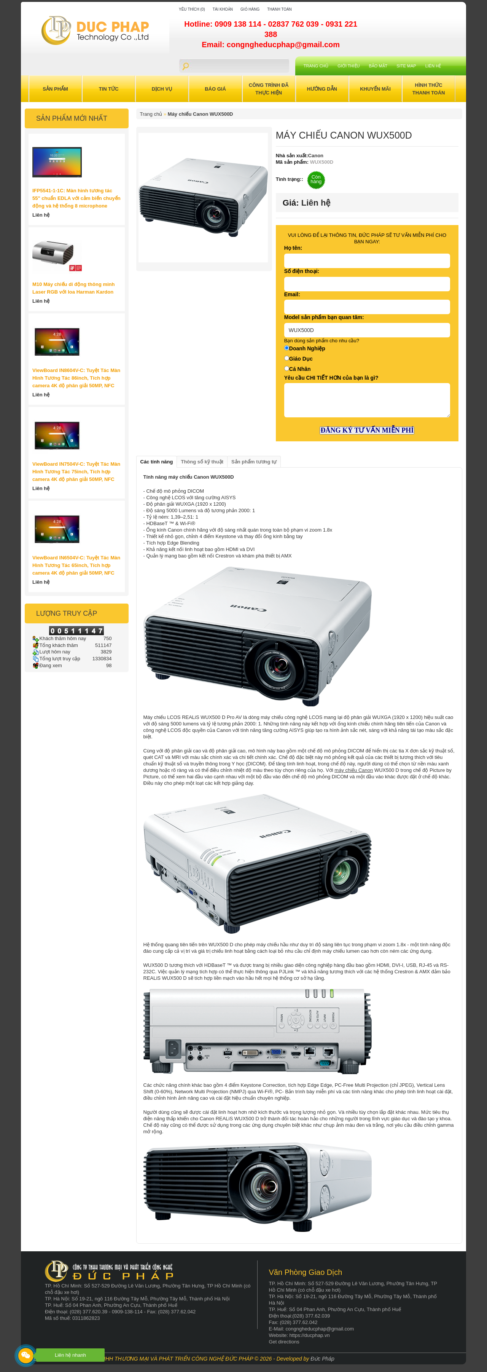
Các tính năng (156, 462)
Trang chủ (316, 66)
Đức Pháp (322, 1359)
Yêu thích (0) (192, 9)
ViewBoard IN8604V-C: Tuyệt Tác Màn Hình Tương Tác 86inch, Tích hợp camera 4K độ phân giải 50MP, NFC (76, 377)
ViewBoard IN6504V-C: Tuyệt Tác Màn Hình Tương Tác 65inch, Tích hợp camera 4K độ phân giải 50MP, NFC (76, 565)
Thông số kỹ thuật (202, 462)
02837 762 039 (294, 24)
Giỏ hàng (249, 9)
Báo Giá (215, 89)
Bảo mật (378, 66)
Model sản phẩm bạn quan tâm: (324, 317)
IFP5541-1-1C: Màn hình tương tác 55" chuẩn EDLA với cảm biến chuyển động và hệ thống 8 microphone (76, 198)
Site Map (406, 66)
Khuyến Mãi (375, 89)
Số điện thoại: (301, 271)
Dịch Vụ (162, 89)
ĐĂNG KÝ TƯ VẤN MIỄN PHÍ (367, 430)
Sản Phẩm (55, 89)
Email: (292, 294)
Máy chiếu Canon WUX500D (200, 114)
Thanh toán (279, 9)
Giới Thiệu (348, 66)
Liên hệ (433, 66)
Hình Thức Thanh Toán (428, 89)
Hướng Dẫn (322, 89)
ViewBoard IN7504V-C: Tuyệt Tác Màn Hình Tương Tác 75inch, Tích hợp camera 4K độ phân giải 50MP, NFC (76, 471)
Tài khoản (223, 9)
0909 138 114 (239, 24)
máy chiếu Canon (353, 770)
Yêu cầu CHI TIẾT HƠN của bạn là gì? (331, 378)
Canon (315, 155)
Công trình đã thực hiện (269, 89)
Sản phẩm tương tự (254, 462)
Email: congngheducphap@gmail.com (271, 44)
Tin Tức (109, 89)
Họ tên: (293, 248)
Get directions (284, 1342)
